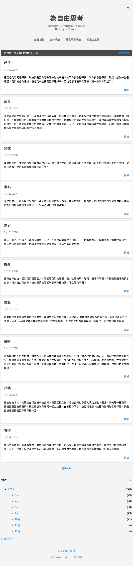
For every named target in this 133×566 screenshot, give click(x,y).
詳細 (126, 90)
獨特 (7, 431)
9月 (17, 513)
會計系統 (55, 39)
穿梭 (7, 148)
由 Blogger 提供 (66, 550)
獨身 (7, 264)
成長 (7, 102)
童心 (7, 187)
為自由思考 (66, 19)
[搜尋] (128, 9)
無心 (7, 226)
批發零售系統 (73, 39)
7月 (17, 501)
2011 (11, 489)
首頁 (80, 557)
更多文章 (66, 468)
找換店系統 (93, 39)
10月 (17, 519)
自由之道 (39, 39)
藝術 (7, 342)
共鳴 (7, 388)
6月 (17, 495)
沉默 (7, 303)
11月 (17, 525)
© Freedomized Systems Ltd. (62, 557)
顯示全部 (124, 52)
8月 (17, 507)
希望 (7, 63)
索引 (76, 557)
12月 (17, 531)
